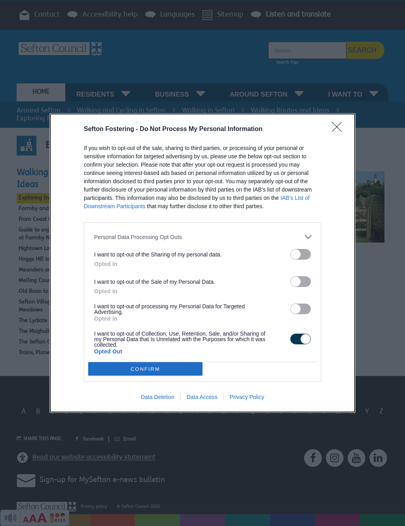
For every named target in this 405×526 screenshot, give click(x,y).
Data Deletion (157, 397)
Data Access (202, 397)
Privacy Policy (247, 397)
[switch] (300, 254)
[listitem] (202, 237)
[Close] (339, 129)
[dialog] (202, 263)
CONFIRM (145, 369)
